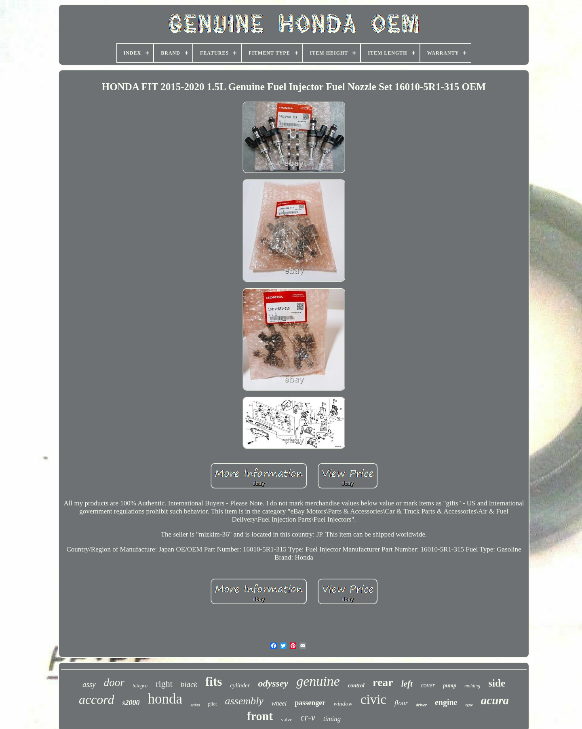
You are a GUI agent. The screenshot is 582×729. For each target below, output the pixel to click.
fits (213, 681)
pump (449, 686)
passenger (310, 703)
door (114, 682)
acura (495, 700)
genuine (318, 681)
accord (96, 699)
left (407, 684)
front (260, 716)
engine (446, 702)
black (189, 684)
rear (383, 682)
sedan (195, 705)
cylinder (240, 685)
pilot (212, 704)
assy (89, 684)
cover (428, 685)
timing (332, 719)
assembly (244, 701)
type (468, 704)
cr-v (307, 717)
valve (286, 719)
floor (401, 703)
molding (472, 686)
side (496, 683)
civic (373, 699)
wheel (279, 703)
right (164, 683)
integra (140, 686)
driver (421, 704)
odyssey (273, 683)
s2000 (131, 703)
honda (165, 699)
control (356, 686)
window (342, 703)
